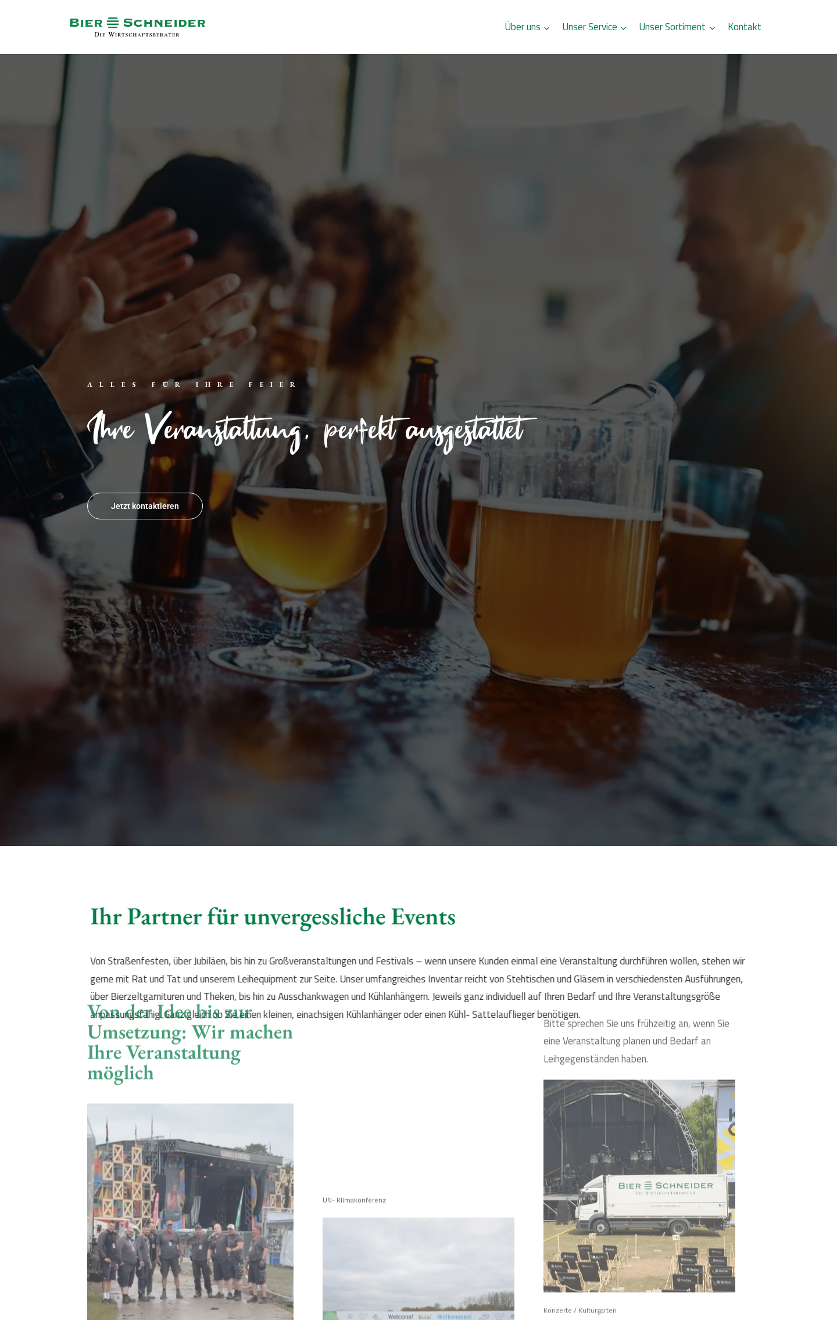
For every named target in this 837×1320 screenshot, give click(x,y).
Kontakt (744, 26)
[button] (25, 1294)
